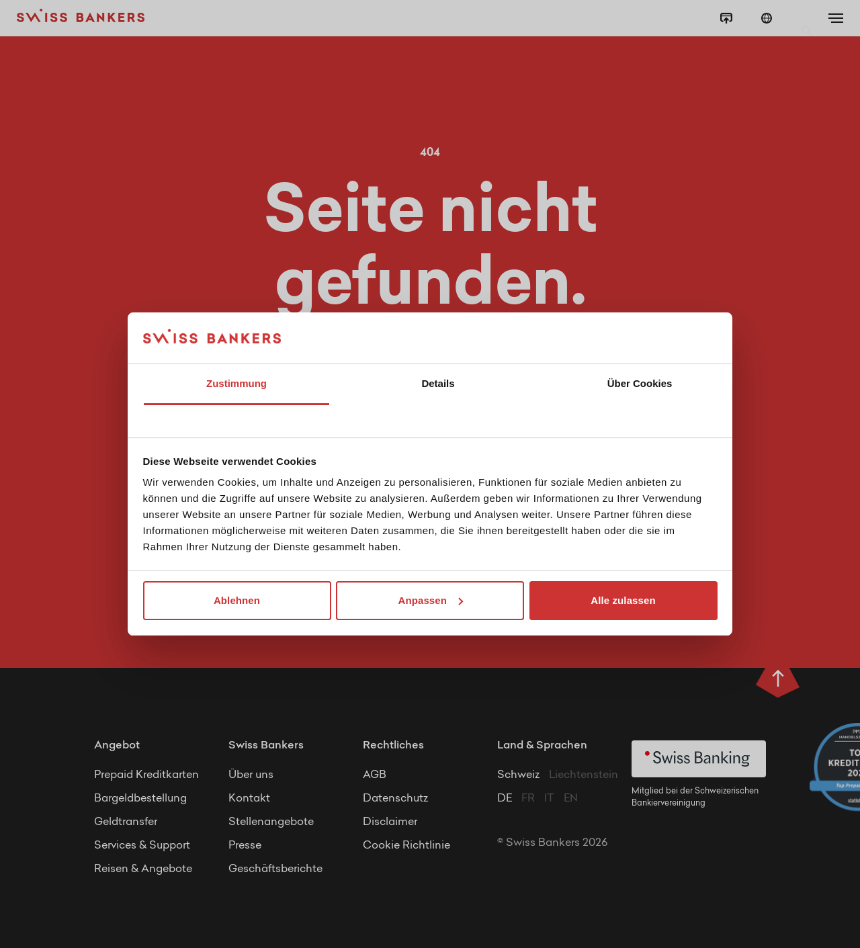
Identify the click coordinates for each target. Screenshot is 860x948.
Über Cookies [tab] (640, 383)
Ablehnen (237, 600)
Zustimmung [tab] (236, 383)
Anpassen (431, 600)
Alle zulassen (623, 600)
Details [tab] (437, 383)
